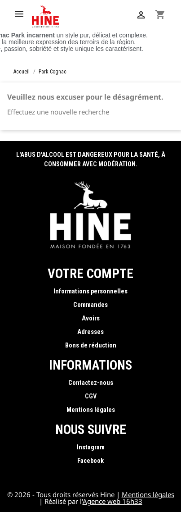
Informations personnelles (90, 291)
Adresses (90, 332)
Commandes (90, 305)
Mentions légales (90, 410)
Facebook (90, 461)
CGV (91, 396)
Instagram (91, 447)
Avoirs (91, 318)
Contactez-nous (90, 383)
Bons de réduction (90, 345)
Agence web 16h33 (112, 501)
